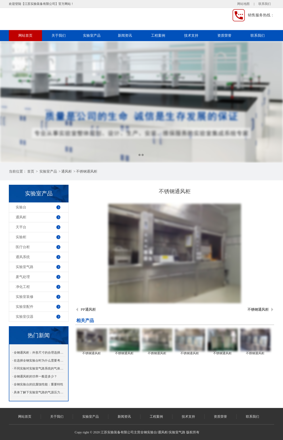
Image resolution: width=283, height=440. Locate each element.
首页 (30, 171)
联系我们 (264, 4)
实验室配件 (24, 307)
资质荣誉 (224, 35)
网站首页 (25, 35)
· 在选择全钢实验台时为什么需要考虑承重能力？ (38, 360)
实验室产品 (92, 35)
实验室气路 (24, 267)
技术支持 (191, 35)
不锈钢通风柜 (86, 171)
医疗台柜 (23, 247)
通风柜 (66, 171)
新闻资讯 (125, 35)
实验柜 (21, 237)
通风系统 (23, 257)
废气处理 (23, 277)
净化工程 (23, 287)
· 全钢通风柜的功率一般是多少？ (34, 376)
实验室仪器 (24, 316)
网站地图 (243, 4)
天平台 (21, 227)
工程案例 (158, 35)
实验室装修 (24, 297)
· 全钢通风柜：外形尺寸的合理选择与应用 (38, 352)
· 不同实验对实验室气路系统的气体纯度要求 (38, 368)
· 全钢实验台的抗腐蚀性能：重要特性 (37, 384)
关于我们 (59, 35)
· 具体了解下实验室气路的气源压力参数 (38, 392)
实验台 (21, 207)
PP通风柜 (88, 309)
